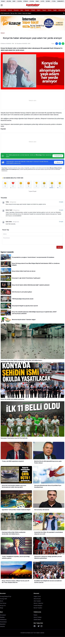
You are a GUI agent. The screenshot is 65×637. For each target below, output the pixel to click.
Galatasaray (3, 619)
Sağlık (55, 10)
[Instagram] (41, 626)
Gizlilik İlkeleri (37, 619)
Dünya (49, 10)
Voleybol (2, 626)
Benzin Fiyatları (38, 608)
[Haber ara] (64, 13)
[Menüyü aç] (2, 5)
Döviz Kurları (37, 598)
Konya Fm (3, 605)
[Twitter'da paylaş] (60, 43)
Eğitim (38, 10)
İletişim (35, 615)
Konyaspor (3, 615)
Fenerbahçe (3, 622)
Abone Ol (58, 162)
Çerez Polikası (37, 617)
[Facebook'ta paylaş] (56, 43)
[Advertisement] (32, 100)
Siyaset (27, 10)
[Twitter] (38, 626)
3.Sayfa (33, 10)
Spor (22, 10)
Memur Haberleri (38, 603)
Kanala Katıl (58, 155)
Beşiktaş (2, 617)
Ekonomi (16, 10)
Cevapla (61, 202)
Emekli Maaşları (38, 605)
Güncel (10, 10)
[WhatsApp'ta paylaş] (63, 43)
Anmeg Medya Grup (5, 596)
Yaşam (44, 10)
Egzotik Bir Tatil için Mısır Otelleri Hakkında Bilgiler (16, 13)
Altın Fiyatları (37, 601)
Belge (1, 608)
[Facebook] (34, 626)
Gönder (60, 247)
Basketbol (2, 624)
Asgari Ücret (37, 596)
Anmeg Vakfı (3, 598)
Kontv (1, 601)
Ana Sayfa (3, 10)
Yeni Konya (3, 603)
